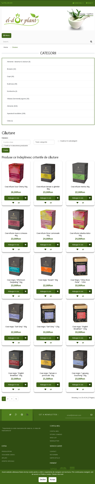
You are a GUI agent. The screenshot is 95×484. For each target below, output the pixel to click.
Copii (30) (10, 76)
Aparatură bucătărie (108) (16, 113)
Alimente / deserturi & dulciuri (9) (18, 62)
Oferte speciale (8, 461)
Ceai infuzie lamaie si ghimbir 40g (48, 188)
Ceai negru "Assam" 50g (48, 280)
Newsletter (54, 441)
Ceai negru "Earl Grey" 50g (16, 327)
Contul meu (54, 431)
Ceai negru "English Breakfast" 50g (16, 374)
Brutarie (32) (11, 69)
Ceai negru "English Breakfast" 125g (80, 328)
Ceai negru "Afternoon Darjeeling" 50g (16, 281)
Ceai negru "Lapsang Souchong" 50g (80, 374)
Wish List (53, 437)
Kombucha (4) (12, 91)
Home (6, 47)
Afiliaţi (4, 458)
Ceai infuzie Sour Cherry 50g (16, 187)
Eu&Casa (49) (12, 84)
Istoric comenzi (56, 434)
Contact (53, 451)
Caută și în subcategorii (67, 141)
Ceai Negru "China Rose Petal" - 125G (80, 281)
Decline (43, 480)
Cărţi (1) (10, 121)
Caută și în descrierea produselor (15, 146)
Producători (7, 451)
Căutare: (5, 138)
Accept (52, 480)
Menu (6, 35)
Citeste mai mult (57, 474)
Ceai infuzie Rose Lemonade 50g (48, 234)
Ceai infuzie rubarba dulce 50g (80, 234)
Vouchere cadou (8, 454)
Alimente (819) (12, 106)
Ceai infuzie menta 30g (80, 187)
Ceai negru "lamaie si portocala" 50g (48, 374)
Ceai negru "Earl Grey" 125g (48, 327)
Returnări (54, 454)
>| (16, 399)
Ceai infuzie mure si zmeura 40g (16, 234)
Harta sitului (55, 458)
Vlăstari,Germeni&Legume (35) (18, 99)
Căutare (15, 47)
